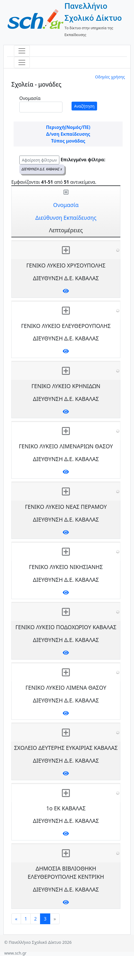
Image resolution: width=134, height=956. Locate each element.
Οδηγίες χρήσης (110, 77)
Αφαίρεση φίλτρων (39, 160)
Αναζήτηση (84, 106)
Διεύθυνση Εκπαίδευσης (66, 217)
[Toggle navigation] (22, 51)
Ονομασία (30, 98)
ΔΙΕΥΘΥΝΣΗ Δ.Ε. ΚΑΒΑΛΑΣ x (42, 169)
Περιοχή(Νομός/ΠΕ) (68, 127)
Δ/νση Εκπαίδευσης (68, 134)
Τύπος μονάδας (68, 141)
